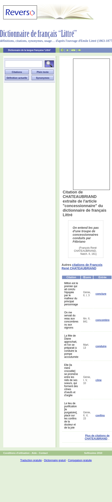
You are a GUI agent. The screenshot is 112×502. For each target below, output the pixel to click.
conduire (101, 346)
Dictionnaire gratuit (55, 460)
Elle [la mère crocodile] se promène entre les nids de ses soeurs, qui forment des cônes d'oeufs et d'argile (71, 380)
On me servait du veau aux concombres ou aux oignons (71, 320)
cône (99, 380)
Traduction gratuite (31, 460)
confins (100, 415)
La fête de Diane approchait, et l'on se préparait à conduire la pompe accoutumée (71, 346)
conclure (101, 293)
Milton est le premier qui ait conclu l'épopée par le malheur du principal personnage (71, 294)
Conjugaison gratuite (80, 460)
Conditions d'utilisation (16, 453)
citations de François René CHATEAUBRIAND (82, 266)
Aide (34, 453)
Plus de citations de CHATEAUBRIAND (97, 437)
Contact (43, 453)
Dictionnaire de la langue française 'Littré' (29, 50)
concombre (103, 320)
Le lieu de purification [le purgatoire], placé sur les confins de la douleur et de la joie (70, 415)
